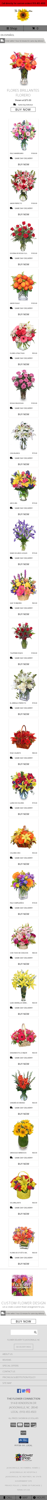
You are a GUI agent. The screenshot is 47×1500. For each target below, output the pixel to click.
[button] (23, 1440)
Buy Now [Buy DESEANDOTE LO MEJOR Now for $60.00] (23, 1063)
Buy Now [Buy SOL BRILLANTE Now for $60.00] (23, 1213)
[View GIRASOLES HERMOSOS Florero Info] (23, 1135)
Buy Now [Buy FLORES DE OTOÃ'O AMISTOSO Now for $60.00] (23, 1263)
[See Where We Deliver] (23, 1347)
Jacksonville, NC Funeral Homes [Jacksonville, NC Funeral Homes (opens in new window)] (23, 1468)
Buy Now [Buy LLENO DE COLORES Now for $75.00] (23, 814)
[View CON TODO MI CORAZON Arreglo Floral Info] (23, 935)
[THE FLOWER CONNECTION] (23, 21)
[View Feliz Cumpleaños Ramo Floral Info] (23, 885)
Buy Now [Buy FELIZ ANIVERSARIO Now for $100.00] (23, 164)
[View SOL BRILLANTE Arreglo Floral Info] (23, 1185)
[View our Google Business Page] (24, 1392)
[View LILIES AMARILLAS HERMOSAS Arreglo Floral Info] (23, 985)
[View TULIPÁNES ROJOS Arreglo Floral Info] (23, 635)
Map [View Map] (23, 1497)
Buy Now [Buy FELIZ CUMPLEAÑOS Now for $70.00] (23, 914)
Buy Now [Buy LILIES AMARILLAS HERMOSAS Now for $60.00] (23, 1014)
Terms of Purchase (31, 1485)
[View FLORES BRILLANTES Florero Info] (23, 68)
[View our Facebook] (19, 1392)
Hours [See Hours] (39, 1497)
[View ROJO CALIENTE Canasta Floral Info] (23, 735)
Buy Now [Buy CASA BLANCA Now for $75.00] (23, 464)
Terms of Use (23, 1490)
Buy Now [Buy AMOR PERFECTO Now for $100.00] (23, 214)
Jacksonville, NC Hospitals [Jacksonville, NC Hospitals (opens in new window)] (23, 1472)
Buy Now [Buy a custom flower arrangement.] (23, 1321)
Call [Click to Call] (8, 1497)
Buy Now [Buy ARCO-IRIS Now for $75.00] (23, 514)
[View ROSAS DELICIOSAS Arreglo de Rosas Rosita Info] (23, 386)
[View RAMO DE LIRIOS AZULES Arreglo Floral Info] (23, 535)
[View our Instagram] (28, 1392)
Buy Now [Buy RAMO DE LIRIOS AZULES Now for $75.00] (23, 564)
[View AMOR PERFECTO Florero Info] (23, 186)
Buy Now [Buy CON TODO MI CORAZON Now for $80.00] (23, 964)
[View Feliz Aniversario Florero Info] (23, 136)
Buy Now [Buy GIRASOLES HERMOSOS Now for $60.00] (23, 1163)
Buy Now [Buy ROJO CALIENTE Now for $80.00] (23, 764)
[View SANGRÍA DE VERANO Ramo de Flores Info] (23, 1085)
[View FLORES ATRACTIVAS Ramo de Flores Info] (23, 336)
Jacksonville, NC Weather (18, 1476)
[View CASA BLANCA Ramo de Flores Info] (23, 436)
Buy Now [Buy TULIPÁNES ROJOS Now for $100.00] (23, 664)
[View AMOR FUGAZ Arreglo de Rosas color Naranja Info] (23, 286)
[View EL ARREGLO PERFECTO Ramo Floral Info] (23, 685)
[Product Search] (24, 1332)
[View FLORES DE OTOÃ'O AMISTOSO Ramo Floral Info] (23, 1235)
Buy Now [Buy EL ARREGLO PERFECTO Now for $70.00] (23, 714)
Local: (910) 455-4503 (23, 1412)
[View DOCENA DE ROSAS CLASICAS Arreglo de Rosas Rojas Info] (23, 236)
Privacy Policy (12, 1485)
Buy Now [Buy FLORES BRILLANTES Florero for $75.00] (23, 109)
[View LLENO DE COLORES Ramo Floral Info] (23, 785)
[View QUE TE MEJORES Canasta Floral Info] (23, 585)
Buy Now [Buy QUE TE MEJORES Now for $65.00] (23, 614)
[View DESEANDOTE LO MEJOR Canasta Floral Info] (23, 1035)
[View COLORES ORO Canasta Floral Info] (23, 835)
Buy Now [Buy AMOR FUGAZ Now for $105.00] (23, 314)
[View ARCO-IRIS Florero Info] (23, 485)
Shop (12, 28)
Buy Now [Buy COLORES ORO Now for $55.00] (23, 864)
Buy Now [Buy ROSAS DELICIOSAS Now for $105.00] (23, 414)
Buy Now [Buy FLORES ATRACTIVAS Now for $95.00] (23, 364)
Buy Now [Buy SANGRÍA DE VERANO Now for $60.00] (23, 1113)
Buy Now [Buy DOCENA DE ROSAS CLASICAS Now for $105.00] (23, 264)
